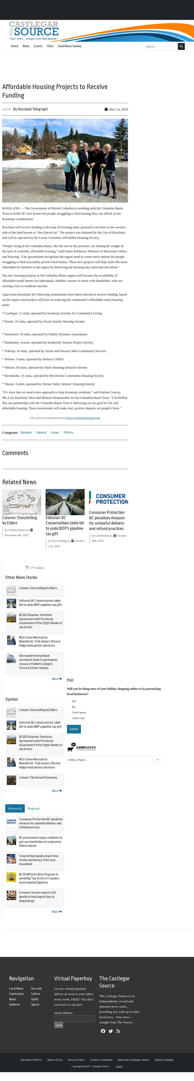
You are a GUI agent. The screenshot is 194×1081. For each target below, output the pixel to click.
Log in (119, 1066)
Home (14, 46)
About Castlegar (164, 1059)
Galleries (14, 1004)
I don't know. (79, 712)
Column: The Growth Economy (38, 777)
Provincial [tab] (15, 808)
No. (74, 706)
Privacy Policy (76, 1059)
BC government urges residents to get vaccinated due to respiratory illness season (40, 841)
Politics (68, 432)
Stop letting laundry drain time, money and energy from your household (39, 860)
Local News (16, 988)
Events (38, 46)
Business (26, 432)
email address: (63, 1013)
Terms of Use (55, 1059)
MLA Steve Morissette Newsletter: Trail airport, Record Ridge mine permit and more (39, 641)
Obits (50, 46)
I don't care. (78, 718)
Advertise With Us (31, 1059)
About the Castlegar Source (134, 1059)
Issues (55, 432)
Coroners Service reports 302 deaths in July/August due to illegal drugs (37, 896)
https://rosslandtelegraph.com (83, 417)
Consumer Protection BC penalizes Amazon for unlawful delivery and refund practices (41, 823)
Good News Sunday (69, 46)
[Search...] (161, 46)
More (57, 679)
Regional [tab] (34, 808)
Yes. (74, 701)
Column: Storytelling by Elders (38, 588)
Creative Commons (101, 1059)
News (26, 46)
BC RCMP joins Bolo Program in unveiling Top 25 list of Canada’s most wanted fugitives (39, 878)
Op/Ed (34, 999)
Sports (35, 1004)
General (41, 432)
